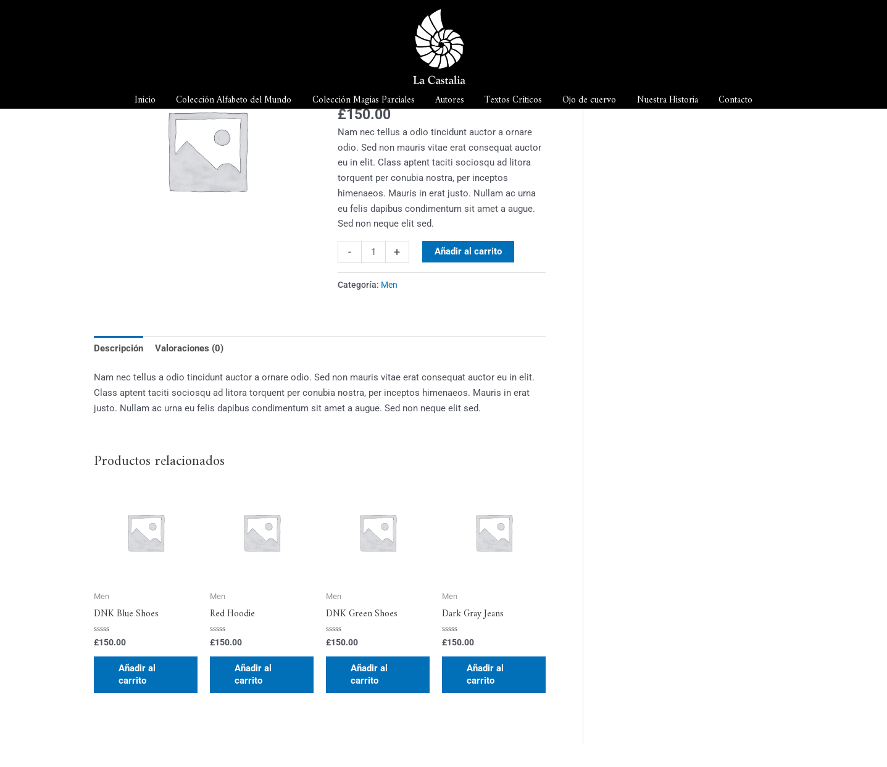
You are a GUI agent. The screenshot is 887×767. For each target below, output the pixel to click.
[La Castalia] (439, 46)
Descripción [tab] (118, 348)
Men (389, 285)
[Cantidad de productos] (373, 252)
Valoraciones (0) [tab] (189, 348)
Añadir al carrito (468, 251)
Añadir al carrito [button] (137, 674)
